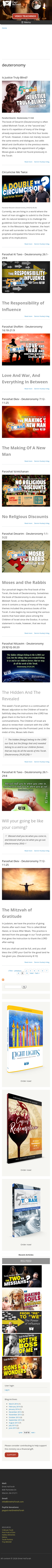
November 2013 (15, 1414)
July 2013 (12, 1425)
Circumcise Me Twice (15, 172)
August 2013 (14, 1423)
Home (4, 28)
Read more (28, 162)
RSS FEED (25, 1261)
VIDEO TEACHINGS (25, 16)
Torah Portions (7, 1539)
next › (32, 973)
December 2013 (15, 1412)
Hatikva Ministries (8, 1535)
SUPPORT (11, 1455)
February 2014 (14, 1406)
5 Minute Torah (7, 1530)
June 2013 (13, 1428)
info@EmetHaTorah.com (13, 1501)
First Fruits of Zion (8, 1532)
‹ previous (18, 970)
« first (10, 970)
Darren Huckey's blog (41, 162)
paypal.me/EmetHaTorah (13, 1510)
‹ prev (20, 1432)
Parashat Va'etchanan (15, 471)
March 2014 (13, 1404)
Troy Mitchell (6, 1542)
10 (27, 973)
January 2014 (14, 1409)
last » (37, 973)
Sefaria (4, 1537)
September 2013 (15, 1420)
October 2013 (14, 1417)
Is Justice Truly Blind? (15, 77)
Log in (7, 1390)
